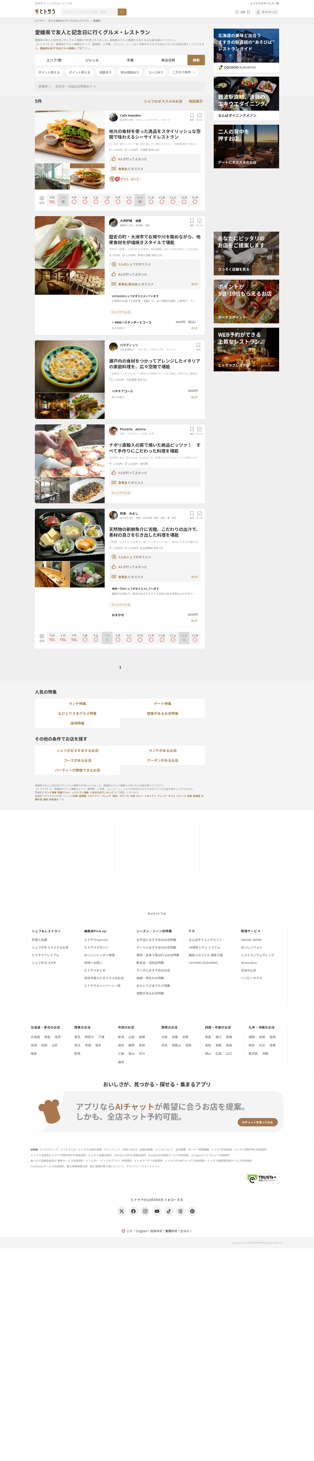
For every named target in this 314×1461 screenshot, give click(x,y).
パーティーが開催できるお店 (77, 770)
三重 (121, 1053)
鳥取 (218, 1045)
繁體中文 (171, 1230)
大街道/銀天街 (127, 349)
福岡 (252, 1037)
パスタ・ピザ (157, 349)
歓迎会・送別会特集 (150, 963)
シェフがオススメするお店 (50, 947)
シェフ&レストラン (46, 931)
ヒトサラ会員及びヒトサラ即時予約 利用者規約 (58, 1155)
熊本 (252, 1045)
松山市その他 (126, 119)
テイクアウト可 (121, 312)
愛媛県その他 (126, 225)
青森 (47, 1037)
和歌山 (176, 1045)
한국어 (184, 1230)
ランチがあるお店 (163, 750)
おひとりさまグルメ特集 (77, 713)
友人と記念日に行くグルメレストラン (68, 20)
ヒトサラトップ (49, 1149)
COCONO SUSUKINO (203, 963)
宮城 (34, 1045)
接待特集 (77, 723)
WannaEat (249, 963)
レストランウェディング (257, 955)
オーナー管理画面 (198, 1149)
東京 (77, 1037)
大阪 (164, 1037)
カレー (139, 796)
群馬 (77, 1053)
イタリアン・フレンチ (99, 796)
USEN (34, 1149)
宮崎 (273, 1045)
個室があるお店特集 (162, 713)
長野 (142, 1037)
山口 (229, 1053)
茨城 (88, 1045)
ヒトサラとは (68, 1149)
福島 (34, 1053)
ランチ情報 (50, 792)
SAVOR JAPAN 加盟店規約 (130, 1155)
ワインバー (171, 349)
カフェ (139, 119)
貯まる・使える (124, 179)
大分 (262, 1045)
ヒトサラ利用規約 (221, 1149)
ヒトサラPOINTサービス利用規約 (185, 1160)
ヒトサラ (39, 20)
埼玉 (77, 1045)
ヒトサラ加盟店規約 (100, 1155)
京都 (185, 1037)
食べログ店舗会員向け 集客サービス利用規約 (57, 1160)
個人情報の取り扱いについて (107, 1166)
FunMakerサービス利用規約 (48, 1166)
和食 (147, 225)
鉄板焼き (54, 799)
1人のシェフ (127, 264)
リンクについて (164, 1149)
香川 (218, 1037)
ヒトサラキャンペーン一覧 (102, 986)
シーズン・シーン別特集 (154, 931)
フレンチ (162, 796)
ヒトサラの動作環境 (90, 1149)
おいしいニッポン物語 (99, 955)
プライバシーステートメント (143, 1166)
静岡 (131, 1045)
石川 (142, 1053)
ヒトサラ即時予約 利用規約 (250, 1149)
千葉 (101, 1037)
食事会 (123, 169)
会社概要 (181, 1149)
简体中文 (156, 1230)
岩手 (58, 1037)
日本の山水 (248, 970)
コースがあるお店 (77, 760)
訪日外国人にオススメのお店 (104, 978)
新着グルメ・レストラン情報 (73, 792)
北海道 (35, 1037)
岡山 (208, 1053)
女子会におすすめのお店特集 (156, 940)
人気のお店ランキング (102, 792)
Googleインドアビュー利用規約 (210, 1155)
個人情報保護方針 (77, 1166)
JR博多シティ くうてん (204, 947)
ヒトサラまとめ (95, 970)
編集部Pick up (95, 931)
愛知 (142, 1045)
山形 (55, 1045)
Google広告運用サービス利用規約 (168, 1155)
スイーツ (165, 119)
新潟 (121, 1037)
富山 (131, 1053)
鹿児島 (253, 1053)
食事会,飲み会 (128, 284)
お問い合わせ (130, 1149)
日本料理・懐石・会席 (154, 517)
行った (199, 117)
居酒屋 (139, 225)
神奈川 (89, 1037)
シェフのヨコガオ (44, 963)
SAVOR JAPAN (251, 940)
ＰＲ (192, 931)
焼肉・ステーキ (120, 796)
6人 (120, 159)
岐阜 (121, 1045)
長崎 (273, 1037)
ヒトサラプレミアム (45, 955)
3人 (120, 472)
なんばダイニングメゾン (205, 940)
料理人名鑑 (39, 940)
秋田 (44, 1045)
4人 (120, 567)
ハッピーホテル (251, 978)
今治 (122, 433)
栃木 (98, 1045)
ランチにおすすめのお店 (153, 970)
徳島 (208, 1037)
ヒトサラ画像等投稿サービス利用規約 (229, 1160)
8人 (120, 274)
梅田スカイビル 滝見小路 (206, 955)
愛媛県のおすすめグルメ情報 (57, 48)
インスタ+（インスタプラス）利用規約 (109, 1160)
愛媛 (229, 1037)
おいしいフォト (251, 947)
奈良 (164, 1045)
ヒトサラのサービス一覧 (264, 3)
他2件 (194, 284)
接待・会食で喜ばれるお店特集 (158, 955)
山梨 (131, 1037)
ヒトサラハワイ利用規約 (148, 1160)
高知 (208, 1045)
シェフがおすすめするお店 (77, 750)
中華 (132, 796)
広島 (218, 1053)
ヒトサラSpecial (96, 940)
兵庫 (175, 1037)
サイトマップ (112, 1149)
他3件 (194, 620)
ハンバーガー (151, 119)
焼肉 (45, 799)
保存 (192, 117)
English (141, 1230)
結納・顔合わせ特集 (150, 978)
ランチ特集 (77, 703)
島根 (229, 1045)
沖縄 (265, 1053)
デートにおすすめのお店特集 (156, 947)
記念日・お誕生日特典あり (74, 86)
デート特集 (162, 703)
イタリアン (142, 349)
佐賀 (262, 1037)
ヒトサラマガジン (96, 947)
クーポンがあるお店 (162, 760)
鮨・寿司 (171, 517)
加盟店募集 (146, 1149)
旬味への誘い (93, 963)
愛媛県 (96, 20)
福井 (121, 1062)
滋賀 (188, 1045)
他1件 (194, 397)
